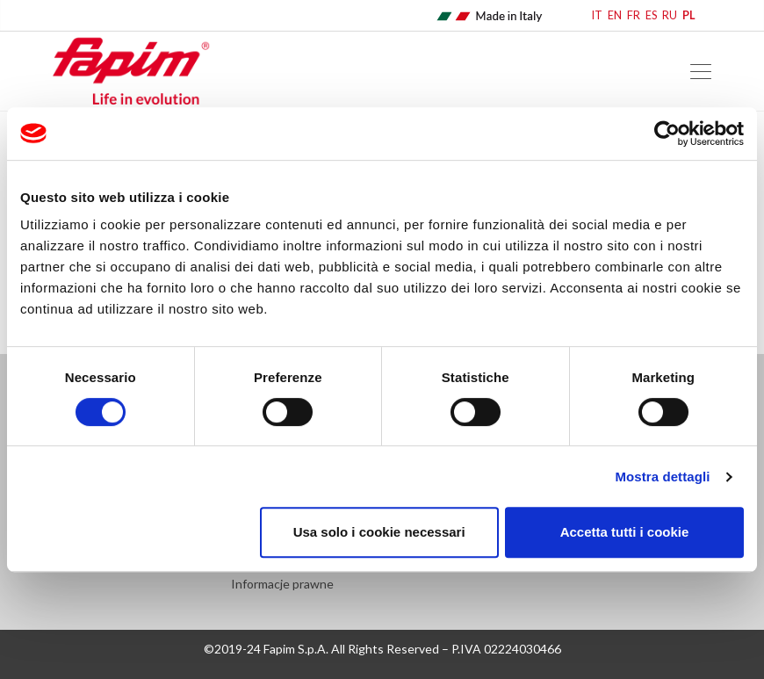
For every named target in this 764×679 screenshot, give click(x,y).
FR (633, 15)
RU (669, 15)
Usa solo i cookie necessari (379, 531)
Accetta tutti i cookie (624, 531)
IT (597, 15)
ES (651, 15)
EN (615, 15)
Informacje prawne (282, 583)
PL (689, 15)
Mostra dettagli (662, 476)
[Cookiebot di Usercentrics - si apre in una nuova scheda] (667, 133)
